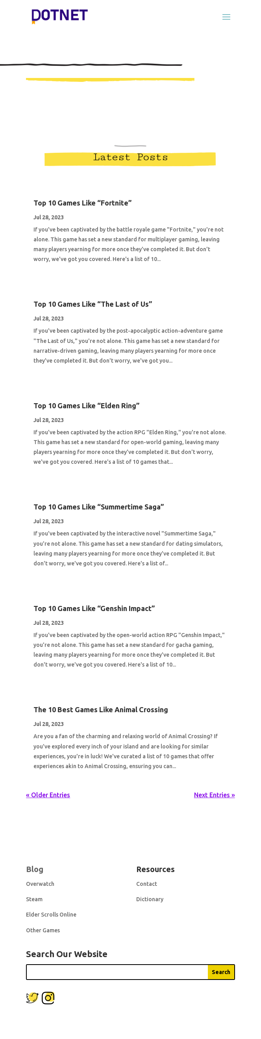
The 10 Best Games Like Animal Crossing (100, 709)
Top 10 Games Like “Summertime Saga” (98, 507)
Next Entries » (214, 794)
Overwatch (40, 884)
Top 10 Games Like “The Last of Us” (92, 304)
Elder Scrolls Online (51, 914)
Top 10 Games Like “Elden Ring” (86, 405)
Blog (34, 869)
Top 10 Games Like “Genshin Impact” (94, 608)
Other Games (43, 930)
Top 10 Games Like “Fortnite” (82, 203)
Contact (146, 884)
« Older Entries (48, 794)
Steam (34, 899)
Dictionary (149, 899)
